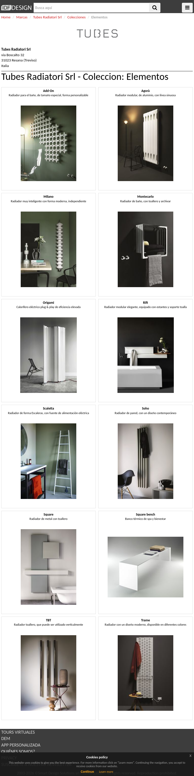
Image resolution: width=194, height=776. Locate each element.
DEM (5, 738)
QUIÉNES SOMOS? (18, 751)
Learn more (106, 771)
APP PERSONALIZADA (20, 745)
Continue (87, 771)
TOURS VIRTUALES (18, 732)
